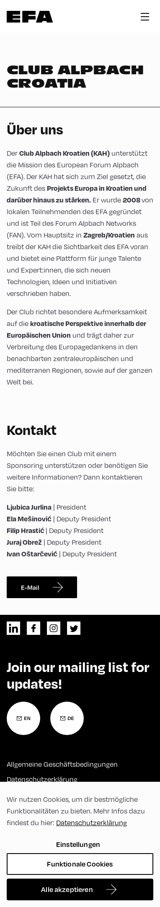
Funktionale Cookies (80, 863)
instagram (53, 628)
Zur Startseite (30, 17)
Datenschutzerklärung (42, 779)
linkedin (13, 628)
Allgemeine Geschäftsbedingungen (62, 764)
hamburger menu (145, 16)
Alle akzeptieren (67, 889)
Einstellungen (78, 844)
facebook (33, 628)
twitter (73, 628)
